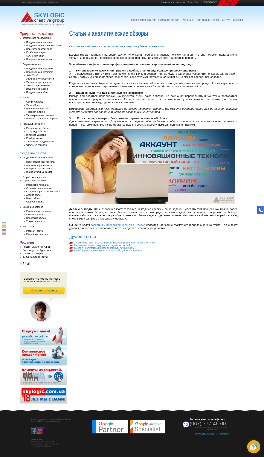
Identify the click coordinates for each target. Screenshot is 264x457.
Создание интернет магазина (38, 157)
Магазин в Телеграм (33, 253)
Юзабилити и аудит (36, 52)
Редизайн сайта (34, 231)
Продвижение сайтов (142, 19)
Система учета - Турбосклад (37, 250)
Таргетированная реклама (40, 115)
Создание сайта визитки (39, 188)
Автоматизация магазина (39, 165)
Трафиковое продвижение (40, 141)
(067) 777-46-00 (208, 423)
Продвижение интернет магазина (43, 45)
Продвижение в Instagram (39, 72)
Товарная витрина (35, 112)
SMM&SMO (32, 75)
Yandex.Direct (33, 105)
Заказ (216, 19)
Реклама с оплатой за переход (42, 118)
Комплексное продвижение (37, 38)
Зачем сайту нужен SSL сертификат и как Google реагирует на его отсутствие (112, 242)
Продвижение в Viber (37, 92)
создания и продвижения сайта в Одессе (118, 224)
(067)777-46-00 (210, 2)
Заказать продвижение (38, 85)
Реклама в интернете (34, 124)
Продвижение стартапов (39, 42)
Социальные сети (32, 64)
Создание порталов (33, 207)
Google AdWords (34, 101)
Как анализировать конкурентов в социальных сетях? (99, 245)
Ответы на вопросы (36, 145)
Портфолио (203, 19)
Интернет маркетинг (36, 135)
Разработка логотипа (37, 234)
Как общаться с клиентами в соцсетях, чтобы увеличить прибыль (105, 250)
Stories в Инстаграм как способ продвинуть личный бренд (102, 248)
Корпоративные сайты (34, 180)
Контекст (27, 97)
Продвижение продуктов (39, 59)
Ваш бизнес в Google (37, 89)
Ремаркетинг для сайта (38, 108)
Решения (26, 2)
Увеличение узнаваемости (40, 78)
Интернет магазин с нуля (39, 168)
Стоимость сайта (35, 201)
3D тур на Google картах (35, 257)
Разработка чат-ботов (37, 128)
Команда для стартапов (38, 211)
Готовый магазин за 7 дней (37, 247)
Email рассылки (34, 138)
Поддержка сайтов (36, 218)
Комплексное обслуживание (44, 2)
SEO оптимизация (35, 55)
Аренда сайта (33, 195)
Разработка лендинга (37, 185)
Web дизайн (29, 226)
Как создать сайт (35, 214)
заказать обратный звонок (211, 433)
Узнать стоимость (35, 221)
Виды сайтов (33, 198)
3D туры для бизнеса (37, 131)
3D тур (226, 19)
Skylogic (238, 19)
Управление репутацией (39, 82)
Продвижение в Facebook (39, 68)
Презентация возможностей (40, 162)
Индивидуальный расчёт (39, 172)
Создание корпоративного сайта (43, 191)
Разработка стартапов (34, 177)
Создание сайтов (168, 19)
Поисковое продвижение (39, 49)
